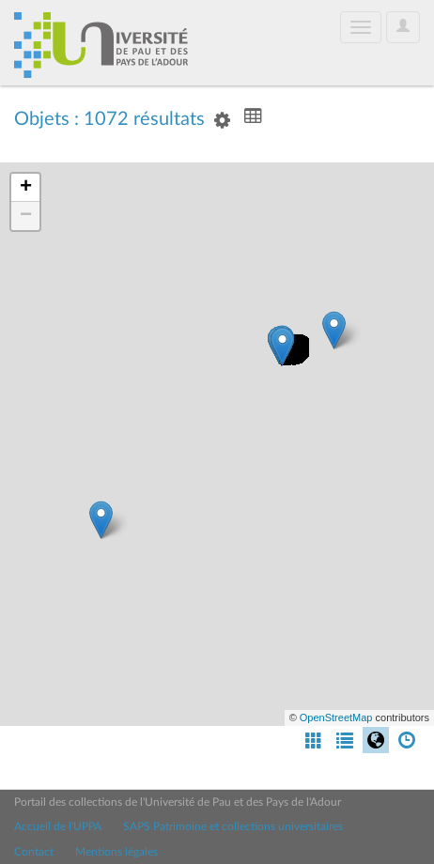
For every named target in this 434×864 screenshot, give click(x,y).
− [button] (26, 216)
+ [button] (26, 188)
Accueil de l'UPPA (57, 826)
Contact (34, 851)
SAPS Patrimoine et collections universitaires (233, 826)
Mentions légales (116, 851)
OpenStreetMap (336, 717)
